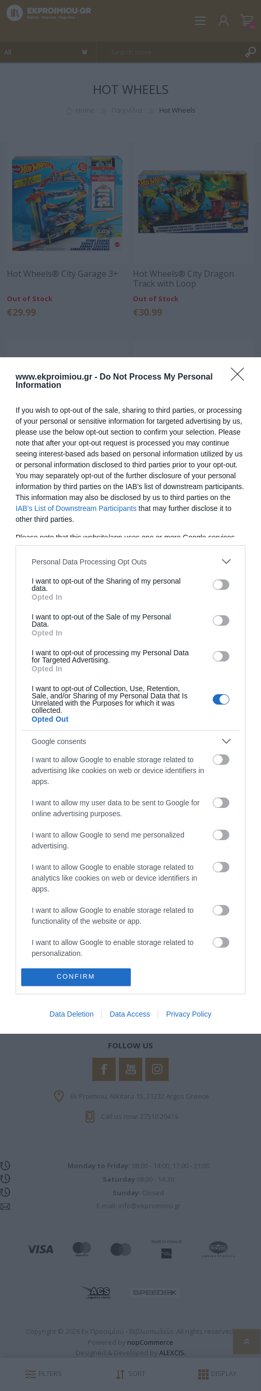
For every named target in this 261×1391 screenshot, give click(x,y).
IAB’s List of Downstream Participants (76, 508)
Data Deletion (72, 1014)
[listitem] (130, 561)
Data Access (129, 1014)
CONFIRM (76, 977)
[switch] (221, 584)
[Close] (241, 377)
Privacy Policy (188, 1014)
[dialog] (130, 695)
